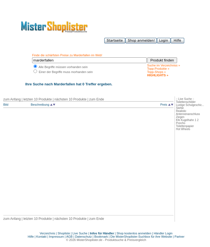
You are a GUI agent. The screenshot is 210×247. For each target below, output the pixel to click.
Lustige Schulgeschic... (190, 104)
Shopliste (64, 233)
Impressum (56, 236)
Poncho (180, 123)
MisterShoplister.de (89, 240)
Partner (179, 236)
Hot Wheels (183, 129)
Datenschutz (83, 236)
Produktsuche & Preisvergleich (125, 240)
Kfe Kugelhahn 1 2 (187, 120)
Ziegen (180, 117)
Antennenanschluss (188, 114)
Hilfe (31, 236)
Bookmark (101, 236)
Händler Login (163, 233)
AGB (69, 236)
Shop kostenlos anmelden (133, 233)
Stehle (180, 108)
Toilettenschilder (186, 101)
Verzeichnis (47, 233)
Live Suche (79, 233)
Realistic (181, 111)
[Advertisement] (51, 162)
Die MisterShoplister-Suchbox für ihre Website (141, 236)
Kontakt (41, 236)
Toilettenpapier (185, 126)
